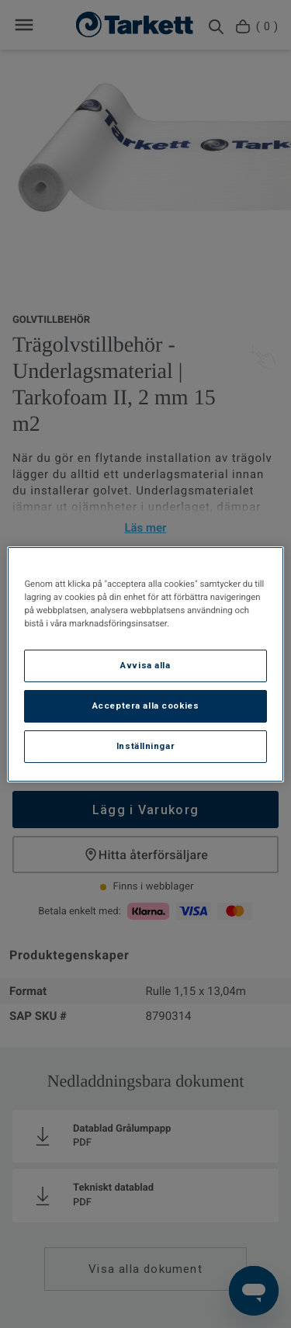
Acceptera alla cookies (145, 705)
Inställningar (145, 745)
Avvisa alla (145, 665)
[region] (145, 664)
